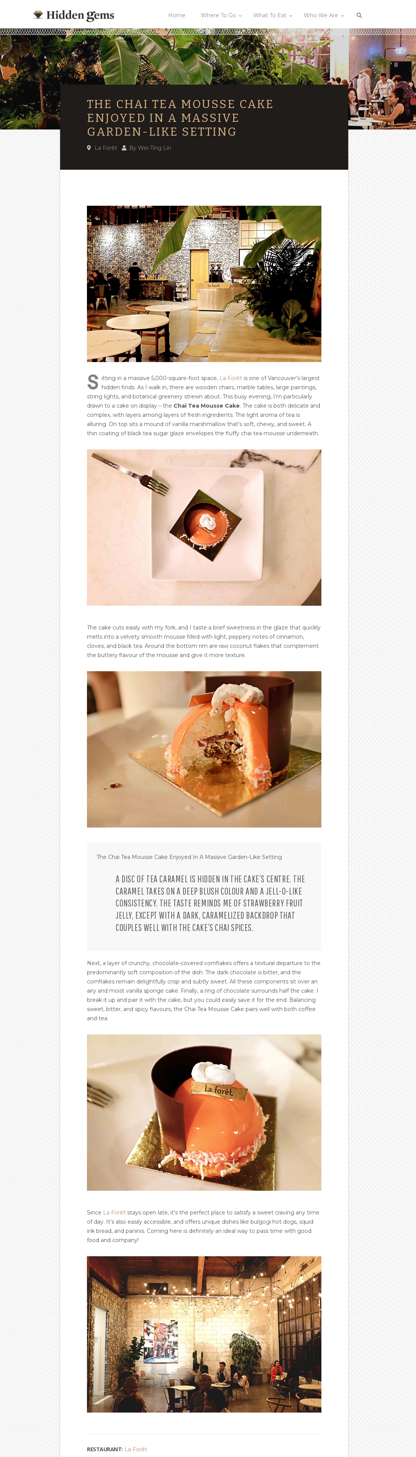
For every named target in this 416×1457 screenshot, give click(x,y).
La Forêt (106, 147)
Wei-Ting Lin (154, 147)
